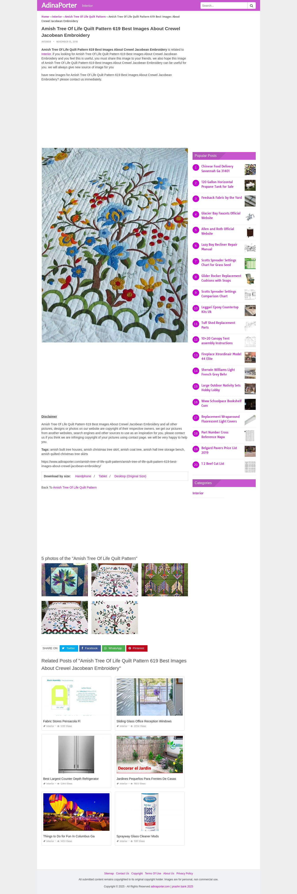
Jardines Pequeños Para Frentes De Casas (146, 779)
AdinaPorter (59, 5)
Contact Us (122, 873)
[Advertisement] (115, 116)
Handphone (83, 476)
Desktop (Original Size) (130, 476)
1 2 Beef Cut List (212, 464)
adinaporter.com (160, 886)
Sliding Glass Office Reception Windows (144, 721)
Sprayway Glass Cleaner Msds (138, 836)
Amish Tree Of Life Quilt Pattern (75, 487)
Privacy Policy (184, 873)
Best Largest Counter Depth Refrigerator (71, 779)
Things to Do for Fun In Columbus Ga (69, 836)
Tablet (103, 476)
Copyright (137, 873)
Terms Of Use (153, 873)
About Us (168, 873)
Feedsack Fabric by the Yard (221, 198)
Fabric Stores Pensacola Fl (61, 721)
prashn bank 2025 (182, 886)
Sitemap (109, 873)
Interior (87, 5)
